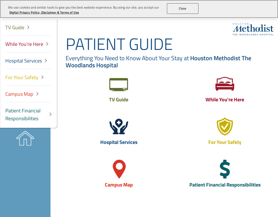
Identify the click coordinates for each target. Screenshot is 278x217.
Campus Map (19, 94)
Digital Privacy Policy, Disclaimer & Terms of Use (44, 12)
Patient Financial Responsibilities (23, 114)
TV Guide (14, 27)
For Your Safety (21, 77)
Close (183, 8)
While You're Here (24, 44)
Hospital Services (23, 61)
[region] (139, 9)
